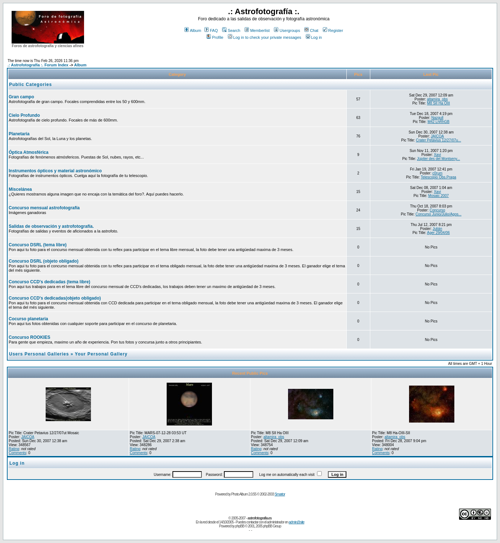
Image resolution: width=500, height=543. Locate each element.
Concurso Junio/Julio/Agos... (439, 214)
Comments (17, 453)
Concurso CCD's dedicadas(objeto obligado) (55, 298)
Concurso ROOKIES (29, 337)
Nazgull (437, 118)
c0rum (437, 173)
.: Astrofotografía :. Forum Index (38, 65)
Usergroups (287, 30)
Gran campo (21, 96)
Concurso (437, 210)
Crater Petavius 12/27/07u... (438, 140)
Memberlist (257, 30)
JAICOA (437, 136)
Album (192, 30)
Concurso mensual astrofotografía (44, 207)
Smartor (280, 494)
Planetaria (19, 133)
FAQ (211, 30)
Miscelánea (20, 189)
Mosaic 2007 (438, 196)
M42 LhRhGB (439, 122)
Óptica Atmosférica (29, 152)
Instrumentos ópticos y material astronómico (55, 170)
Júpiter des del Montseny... (438, 159)
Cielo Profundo (24, 115)
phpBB (239, 526)
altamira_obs (437, 99)
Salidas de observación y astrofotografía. (51, 226)
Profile (215, 37)
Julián (437, 229)
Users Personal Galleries (39, 354)
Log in (314, 37)
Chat (311, 30)
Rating (14, 449)
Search (231, 30)
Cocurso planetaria (28, 318)
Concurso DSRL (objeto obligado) (43, 261)
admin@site (296, 522)
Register (333, 30)
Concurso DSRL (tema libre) (38, 244)
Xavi (437, 155)
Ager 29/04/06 (438, 233)
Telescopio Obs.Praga (438, 177)
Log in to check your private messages (264, 37)
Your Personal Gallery (101, 354)
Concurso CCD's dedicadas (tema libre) (49, 281)
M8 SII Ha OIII (438, 103)
